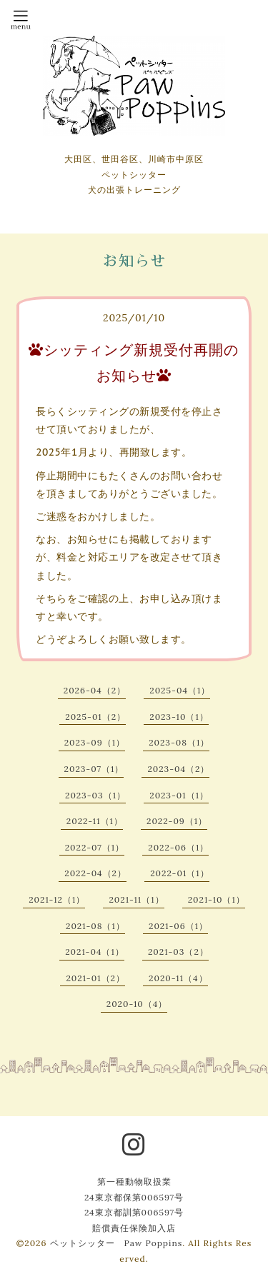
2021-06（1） (178, 926)
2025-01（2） (95, 716)
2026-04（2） (95, 690)
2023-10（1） (179, 716)
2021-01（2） (95, 978)
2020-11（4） (178, 978)
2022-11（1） (94, 821)
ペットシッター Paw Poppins (116, 1243)
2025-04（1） (179, 690)
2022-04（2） (95, 873)
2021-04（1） (94, 951)
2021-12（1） (57, 899)
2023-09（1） (94, 742)
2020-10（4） (137, 1003)
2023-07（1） (94, 768)
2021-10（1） (216, 899)
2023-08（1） (179, 742)
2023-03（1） (95, 795)
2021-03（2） (178, 951)
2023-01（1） (179, 795)
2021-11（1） (136, 899)
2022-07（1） (94, 847)
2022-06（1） (178, 847)
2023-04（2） (178, 768)
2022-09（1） (177, 821)
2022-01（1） (179, 873)
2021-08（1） (95, 926)
